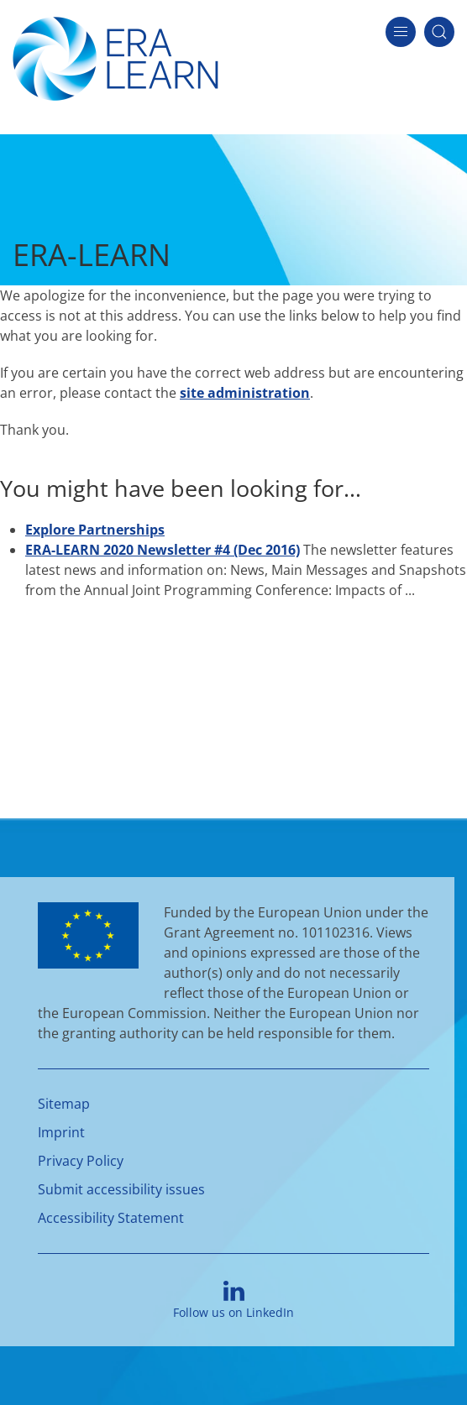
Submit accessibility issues (121, 1189)
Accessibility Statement (111, 1218)
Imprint (61, 1132)
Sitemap (64, 1103)
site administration (245, 393)
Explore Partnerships (95, 529)
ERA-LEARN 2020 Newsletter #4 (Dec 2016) (162, 550)
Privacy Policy (80, 1161)
